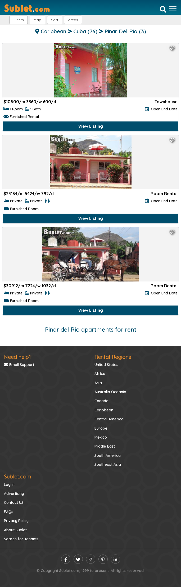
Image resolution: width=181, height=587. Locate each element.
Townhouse (166, 101)
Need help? (17, 357)
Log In (9, 484)
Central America (109, 419)
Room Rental (164, 193)
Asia (98, 383)
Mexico (100, 437)
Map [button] (37, 19)
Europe (100, 428)
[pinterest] (103, 559)
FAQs (8, 511)
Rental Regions (112, 357)
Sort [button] (54, 19)
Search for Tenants (21, 539)
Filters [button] (18, 19)
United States (106, 364)
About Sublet (15, 530)
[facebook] (65, 559)
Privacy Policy (16, 520)
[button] (73, 20)
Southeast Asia (107, 464)
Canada (101, 400)
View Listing (90, 126)
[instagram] (90, 559)
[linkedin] (115, 559)
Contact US (14, 502)
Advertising (14, 493)
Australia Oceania (110, 391)
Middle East (104, 446)
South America (107, 455)
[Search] (163, 9)
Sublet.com (17, 476)
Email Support (19, 364)
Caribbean (103, 410)
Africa (99, 373)
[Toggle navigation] (173, 8)
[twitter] (78, 559)
